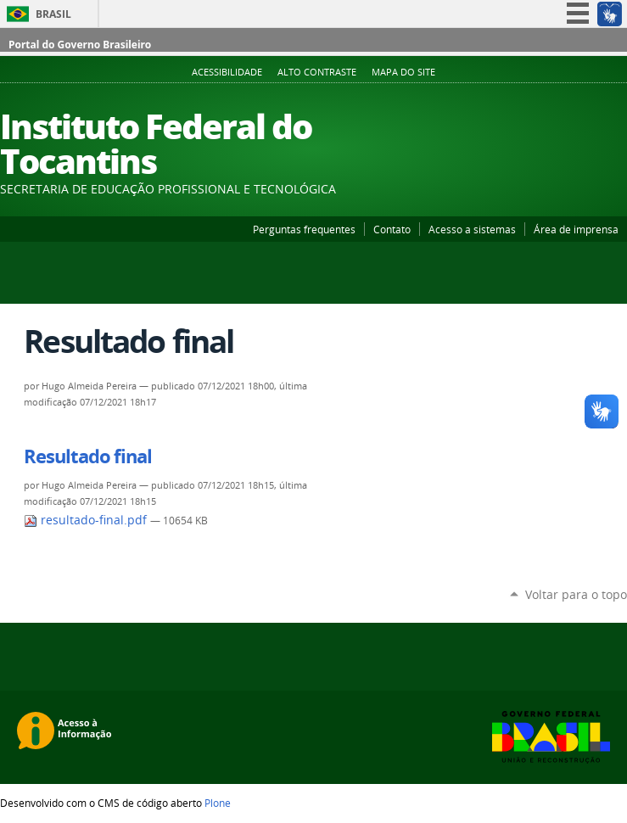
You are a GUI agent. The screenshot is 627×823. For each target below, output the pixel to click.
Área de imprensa (576, 229)
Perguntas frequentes (304, 229)
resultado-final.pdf (87, 520)
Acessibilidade (227, 72)
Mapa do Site (403, 72)
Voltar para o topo (576, 594)
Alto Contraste (316, 72)
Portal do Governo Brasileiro (79, 44)
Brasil (53, 14)
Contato (392, 229)
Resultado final (88, 456)
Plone (217, 802)
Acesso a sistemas (472, 229)
